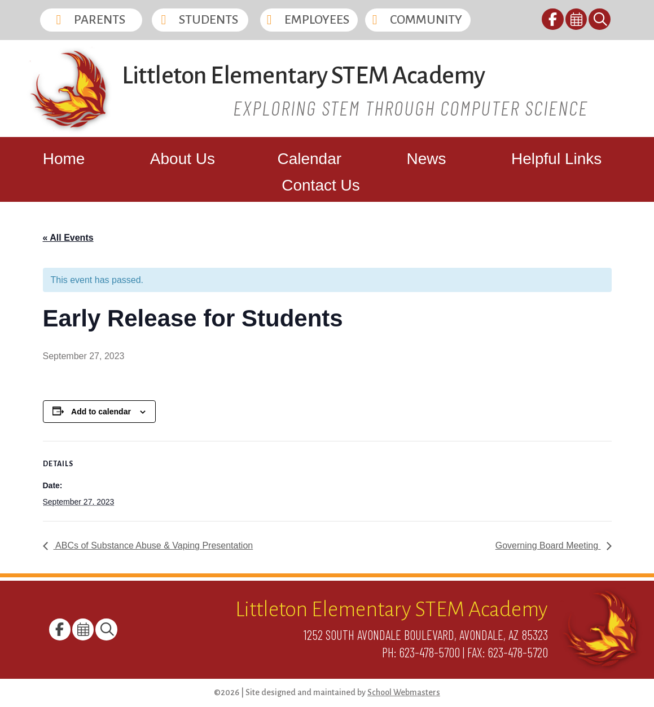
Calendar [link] (309, 158)
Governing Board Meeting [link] (548, 545)
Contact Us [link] (321, 185)
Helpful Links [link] (556, 158)
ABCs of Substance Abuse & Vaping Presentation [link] (153, 545)
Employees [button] (316, 19)
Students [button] (208, 19)
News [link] (426, 158)
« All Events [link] (68, 237)
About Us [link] (182, 158)
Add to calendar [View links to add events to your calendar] (101, 411)
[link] (553, 21)
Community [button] (426, 19)
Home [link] (64, 158)
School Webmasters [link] (403, 692)
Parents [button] (99, 19)
